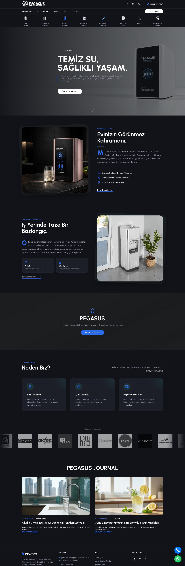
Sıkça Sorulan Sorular (103, 561)
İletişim (76, 11)
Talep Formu (154, 11)
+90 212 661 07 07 (156, 4)
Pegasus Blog (100, 565)
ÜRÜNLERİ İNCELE (92, 332)
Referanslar (43, 11)
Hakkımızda (27, 11)
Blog (56, 11)
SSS (65, 11)
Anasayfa (99, 557)
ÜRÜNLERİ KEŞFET (70, 91)
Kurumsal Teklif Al (31, 277)
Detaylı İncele (105, 190)
